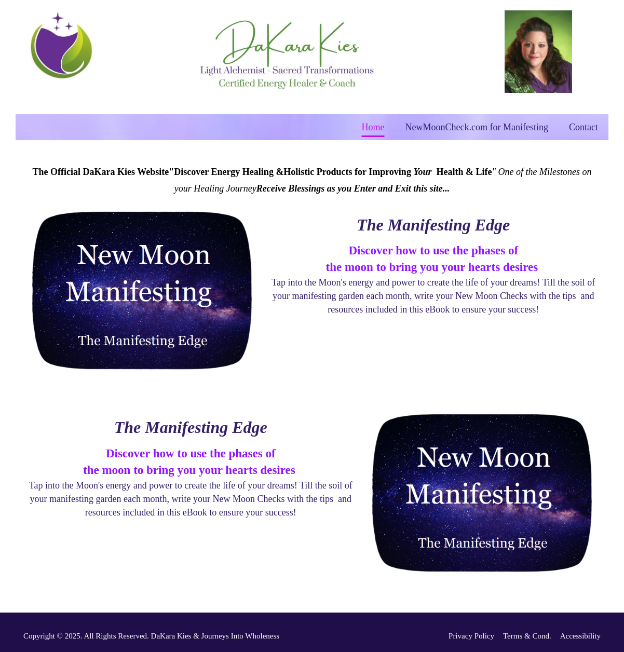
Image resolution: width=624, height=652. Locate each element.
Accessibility (580, 636)
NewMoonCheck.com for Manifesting (476, 127)
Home (373, 127)
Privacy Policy (471, 636)
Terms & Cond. (527, 636)
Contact (583, 127)
